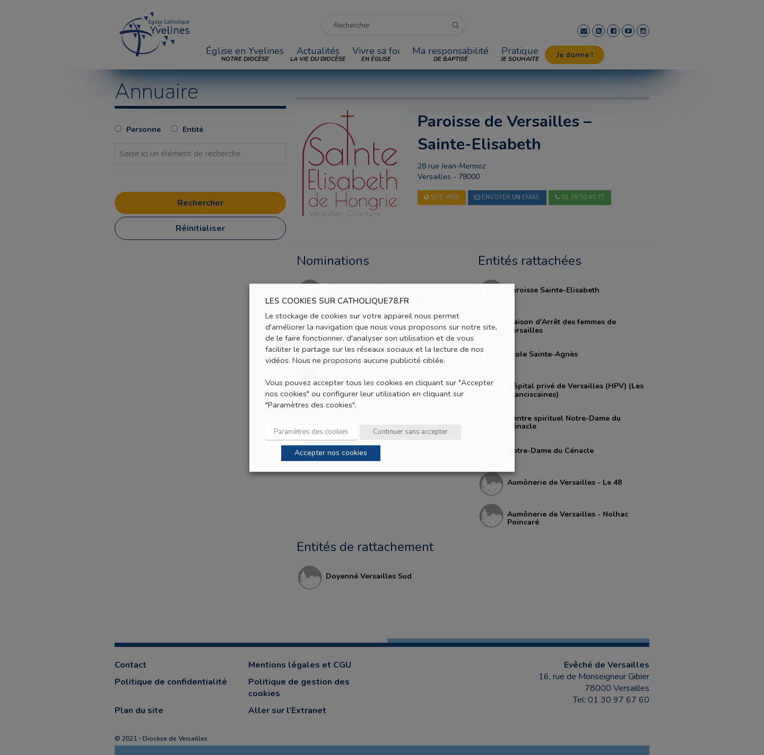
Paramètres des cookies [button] (311, 432)
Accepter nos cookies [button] (330, 453)
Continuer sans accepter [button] (410, 432)
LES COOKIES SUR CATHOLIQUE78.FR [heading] (337, 301)
